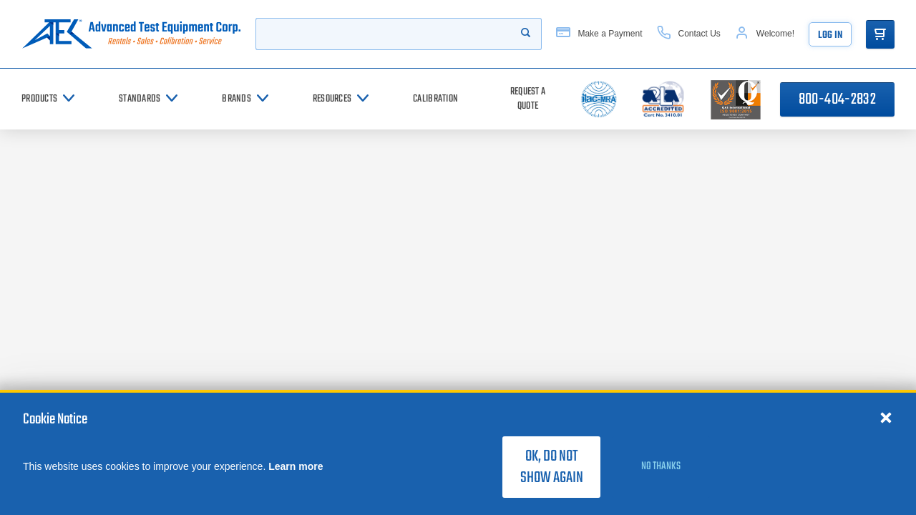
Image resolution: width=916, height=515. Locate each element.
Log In (830, 35)
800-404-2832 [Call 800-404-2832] (837, 99)
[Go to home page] (131, 34)
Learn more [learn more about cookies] (295, 466)
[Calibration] (435, 99)
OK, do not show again (551, 467)
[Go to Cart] (880, 34)
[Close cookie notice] (886, 417)
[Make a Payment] (599, 34)
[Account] (764, 34)
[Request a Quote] (527, 99)
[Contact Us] (689, 34)
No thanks (661, 466)
